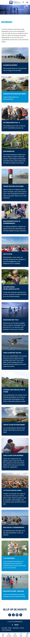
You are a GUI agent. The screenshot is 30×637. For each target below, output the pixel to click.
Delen (16, 625)
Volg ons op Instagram (20, 614)
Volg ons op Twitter (13, 614)
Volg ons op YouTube (17, 614)
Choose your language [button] (27, 2)
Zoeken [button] (23, 2)
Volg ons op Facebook (9, 614)
